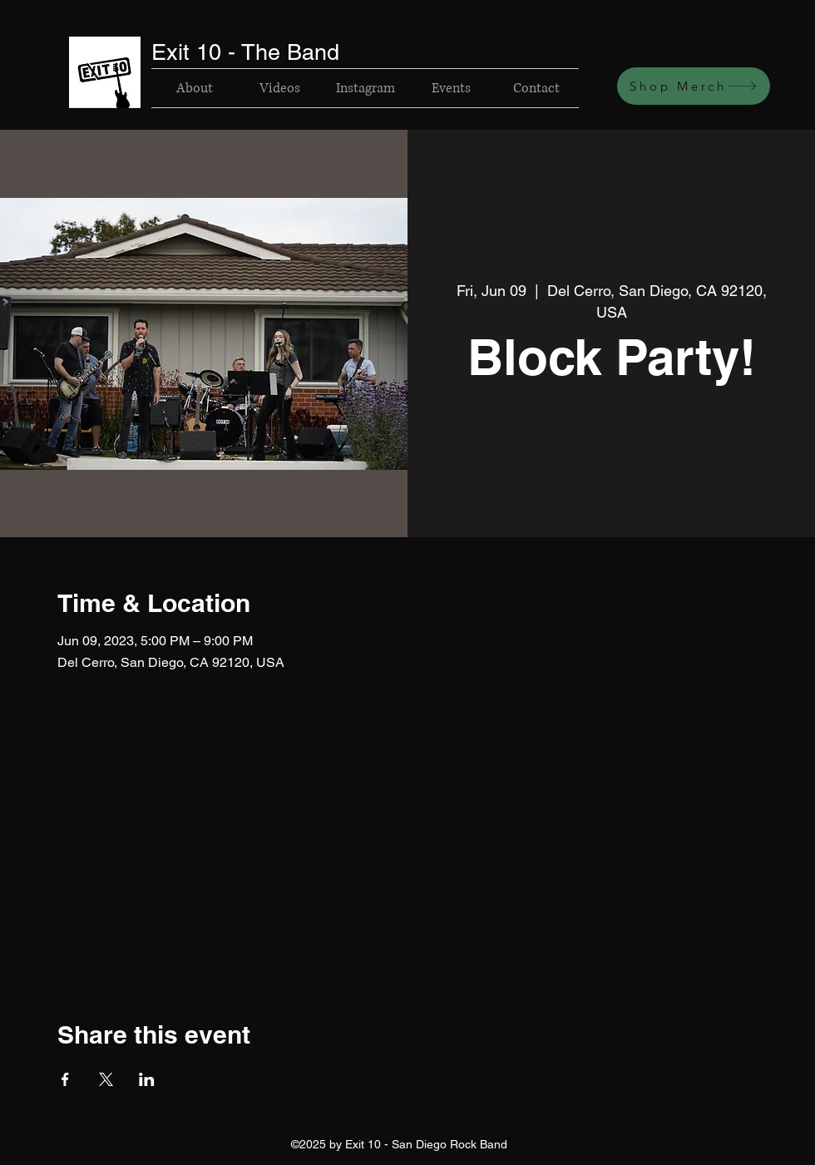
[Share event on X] (106, 1079)
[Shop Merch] (693, 86)
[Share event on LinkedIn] (147, 1079)
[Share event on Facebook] (65, 1079)
